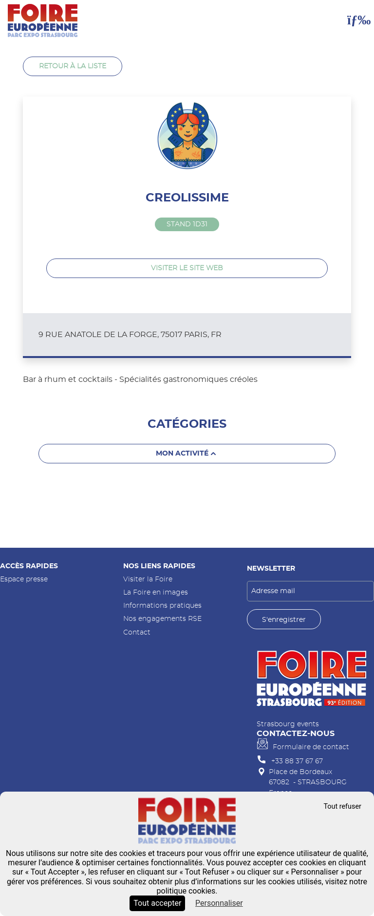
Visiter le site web (187, 268)
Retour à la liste (72, 66)
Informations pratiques (162, 605)
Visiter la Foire (147, 579)
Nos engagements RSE (162, 618)
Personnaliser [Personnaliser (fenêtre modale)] (219, 903)
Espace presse (24, 579)
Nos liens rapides (159, 566)
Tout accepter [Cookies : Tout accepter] (157, 903)
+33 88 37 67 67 (297, 761)
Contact (136, 632)
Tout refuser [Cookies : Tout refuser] (342, 806)
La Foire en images (155, 592)
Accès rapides (29, 566)
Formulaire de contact (311, 747)
